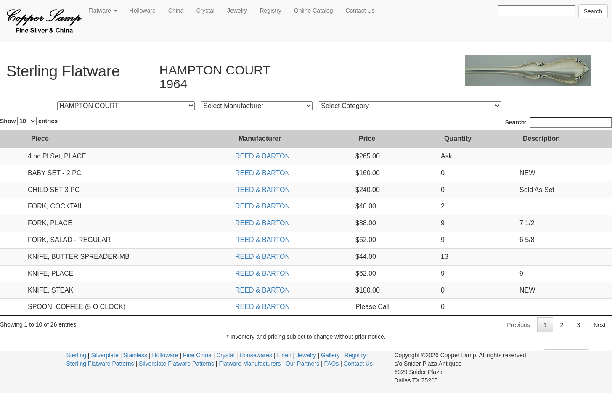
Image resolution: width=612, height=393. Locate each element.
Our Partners (302, 363)
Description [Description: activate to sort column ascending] (541, 138)
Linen (284, 355)
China (176, 10)
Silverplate (104, 355)
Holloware (143, 10)
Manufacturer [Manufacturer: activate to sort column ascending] (259, 138)
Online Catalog (313, 10)
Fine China (197, 355)
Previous (518, 325)
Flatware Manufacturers (250, 363)
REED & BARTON (262, 156)
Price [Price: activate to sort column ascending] (367, 138)
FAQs (331, 363)
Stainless (135, 355)
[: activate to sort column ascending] (12, 139)
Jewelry (237, 10)
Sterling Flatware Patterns (100, 363)
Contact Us (359, 10)
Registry (270, 10)
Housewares (255, 355)
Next (599, 325)
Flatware (102, 10)
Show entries (29, 121)
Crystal (205, 10)
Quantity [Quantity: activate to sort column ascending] (458, 138)
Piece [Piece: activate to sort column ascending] (40, 138)
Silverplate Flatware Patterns (176, 363)
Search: (558, 122)
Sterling (76, 355)
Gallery (330, 355)
